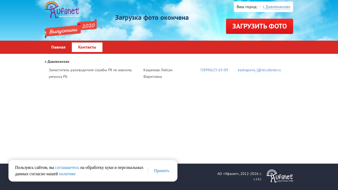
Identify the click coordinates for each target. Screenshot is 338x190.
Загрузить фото (259, 26)
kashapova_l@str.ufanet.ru (259, 70)
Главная (58, 47)
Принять (161, 170)
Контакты (87, 47)
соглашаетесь (67, 167)
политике (67, 174)
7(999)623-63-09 (214, 70)
